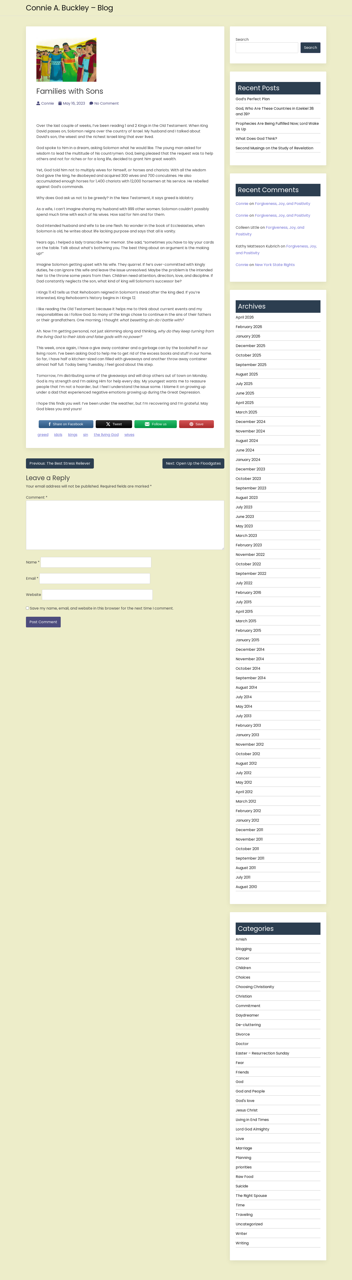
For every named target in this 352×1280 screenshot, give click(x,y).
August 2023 (247, 497)
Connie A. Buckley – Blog (70, 8)
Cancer (242, 958)
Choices (243, 977)
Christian (244, 996)
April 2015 (244, 611)
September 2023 (251, 488)
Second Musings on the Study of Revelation (274, 148)
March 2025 (246, 412)
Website (33, 594)
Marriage (244, 1148)
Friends (242, 1072)
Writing (242, 1243)
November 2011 (249, 839)
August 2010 (246, 886)
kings (72, 434)
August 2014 (246, 687)
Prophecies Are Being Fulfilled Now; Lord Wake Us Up (277, 126)
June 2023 (245, 516)
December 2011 (249, 829)
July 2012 (243, 773)
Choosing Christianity (255, 986)
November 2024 (250, 431)
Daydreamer (247, 1015)
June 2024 (245, 450)
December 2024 (251, 421)
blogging (243, 948)
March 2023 (246, 535)
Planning (243, 1157)
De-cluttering (248, 1024)
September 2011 (250, 858)
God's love (245, 1100)
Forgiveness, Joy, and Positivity (282, 203)
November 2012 (250, 744)
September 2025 (251, 364)
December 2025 (250, 345)
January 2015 (247, 640)
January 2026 (248, 336)
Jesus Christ (247, 1110)
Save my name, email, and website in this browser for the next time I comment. (102, 608)
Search (242, 39)
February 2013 (248, 725)
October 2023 (248, 478)
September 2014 (251, 678)
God (239, 1081)
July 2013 (243, 716)
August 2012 (246, 763)
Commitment (248, 1005)
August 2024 (247, 440)
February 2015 (248, 630)
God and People (250, 1091)
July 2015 (244, 602)
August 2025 (247, 374)
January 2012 (247, 820)
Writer (241, 1233)
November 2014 (250, 659)
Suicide (242, 1186)
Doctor (242, 1043)
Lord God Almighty (252, 1129)
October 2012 (248, 754)
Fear (240, 1062)
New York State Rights (275, 264)
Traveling (244, 1214)
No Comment (104, 103)
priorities (244, 1167)
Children (243, 967)
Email (32, 578)
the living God (106, 434)
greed (43, 434)
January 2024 (248, 459)
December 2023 (250, 469)
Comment (37, 497)
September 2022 (251, 573)
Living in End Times (252, 1119)
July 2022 (244, 583)
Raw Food (244, 1176)
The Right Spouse (251, 1195)
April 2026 (245, 317)
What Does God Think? (256, 138)
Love (240, 1138)
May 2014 (244, 706)
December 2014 (250, 649)
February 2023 (249, 545)
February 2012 (248, 811)
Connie (45, 103)
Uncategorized (249, 1224)
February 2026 (249, 326)
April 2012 (244, 792)
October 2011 (247, 848)
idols (58, 434)
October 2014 (248, 668)
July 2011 (243, 877)
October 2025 (248, 355)
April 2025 (245, 402)
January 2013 (247, 735)
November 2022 (250, 554)
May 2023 (244, 526)
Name (33, 562)
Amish (241, 939)
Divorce (243, 1034)
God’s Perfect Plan (253, 99)
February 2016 (248, 592)
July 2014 (244, 697)
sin (85, 434)
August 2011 (246, 867)
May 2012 (244, 782)
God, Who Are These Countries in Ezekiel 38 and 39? (275, 111)
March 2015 (246, 621)
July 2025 (244, 383)
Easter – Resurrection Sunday (262, 1053)
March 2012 (246, 801)
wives (129, 434)
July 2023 (244, 507)
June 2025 (245, 393)
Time (240, 1205)
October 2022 (248, 564)
